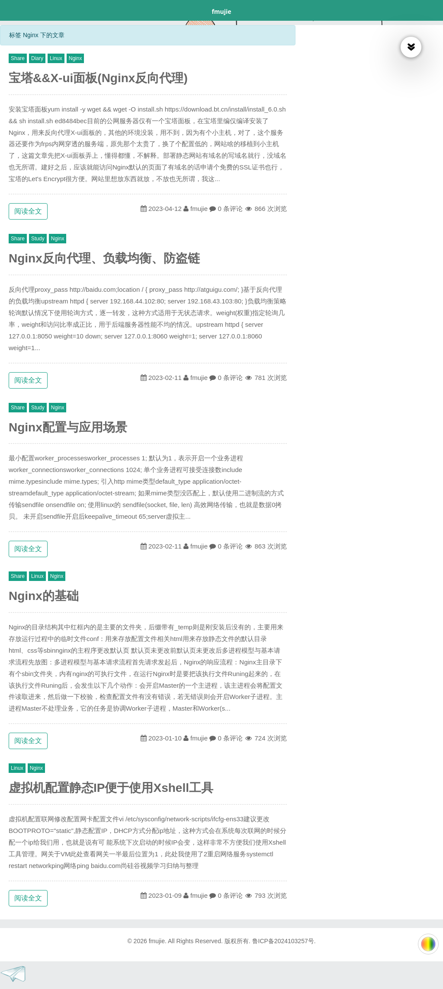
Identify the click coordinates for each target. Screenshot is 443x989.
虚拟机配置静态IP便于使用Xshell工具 (111, 787)
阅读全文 (28, 211)
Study (38, 239)
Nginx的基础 (44, 596)
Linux (56, 58)
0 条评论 (230, 208)
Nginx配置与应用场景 (68, 427)
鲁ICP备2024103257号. (284, 941)
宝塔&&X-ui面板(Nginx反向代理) (98, 78)
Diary (37, 58)
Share (18, 58)
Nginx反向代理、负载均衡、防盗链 (104, 258)
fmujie (221, 11)
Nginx (75, 58)
